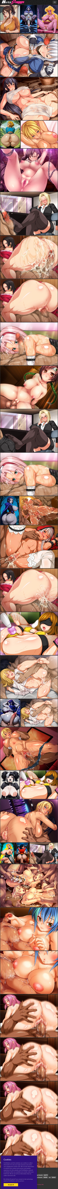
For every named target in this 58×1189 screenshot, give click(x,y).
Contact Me (40, 1184)
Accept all (11, 1184)
